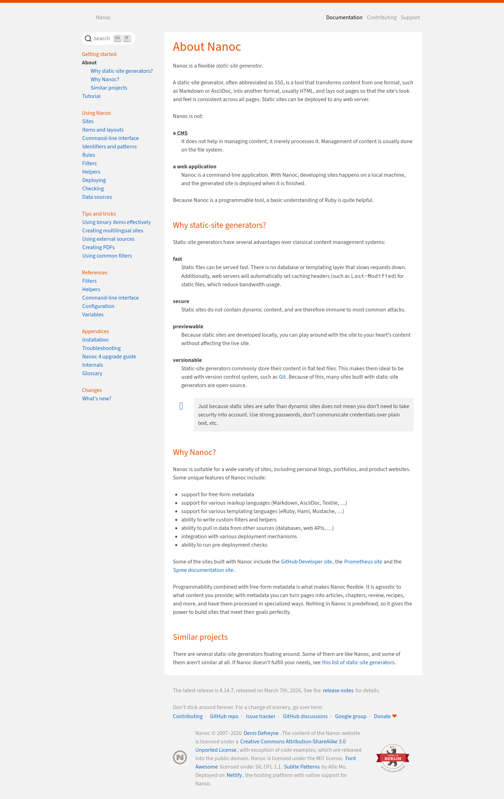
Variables (93, 314)
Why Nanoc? (105, 79)
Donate (385, 716)
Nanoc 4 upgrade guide (109, 356)
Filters (89, 163)
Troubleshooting (101, 348)
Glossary (92, 373)
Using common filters (107, 256)
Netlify (234, 775)
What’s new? (96, 398)
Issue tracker (261, 716)
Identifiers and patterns (109, 146)
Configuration (98, 306)
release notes (338, 690)
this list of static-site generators (358, 662)
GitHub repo (224, 716)
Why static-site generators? (122, 71)
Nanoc (103, 17)
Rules (88, 155)
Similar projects (109, 88)
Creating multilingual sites (112, 230)
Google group (350, 716)
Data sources (97, 197)
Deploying (94, 180)
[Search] (108, 38)
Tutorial (91, 96)
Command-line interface (110, 138)
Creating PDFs (98, 247)
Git (282, 377)
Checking (93, 188)
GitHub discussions (305, 716)
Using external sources (108, 239)
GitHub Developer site (306, 562)
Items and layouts (103, 130)
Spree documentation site (203, 570)
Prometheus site (363, 562)
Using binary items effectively (116, 222)
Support (410, 17)
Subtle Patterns (302, 767)
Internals (92, 365)
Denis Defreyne (261, 733)
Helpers (91, 172)
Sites (87, 121)
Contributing (382, 17)
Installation (95, 340)
